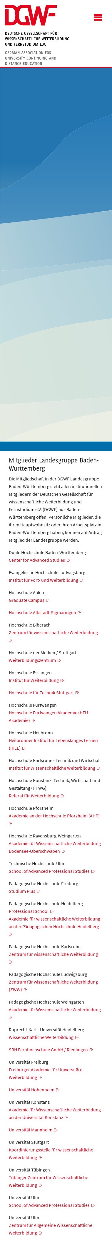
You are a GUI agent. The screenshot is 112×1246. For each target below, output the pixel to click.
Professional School (29, 911)
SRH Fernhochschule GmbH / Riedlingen (48, 1049)
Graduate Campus (26, 600)
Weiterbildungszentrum (32, 660)
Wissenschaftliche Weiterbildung (41, 1037)
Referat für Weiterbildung (34, 796)
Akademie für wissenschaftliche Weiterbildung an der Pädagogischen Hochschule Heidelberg (54, 922)
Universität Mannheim (30, 1130)
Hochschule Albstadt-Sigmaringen (42, 612)
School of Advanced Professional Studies (49, 871)
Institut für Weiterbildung (34, 680)
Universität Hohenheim (31, 1090)
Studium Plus (22, 891)
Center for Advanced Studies (37, 560)
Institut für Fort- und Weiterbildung (43, 580)
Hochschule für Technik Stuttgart (41, 692)
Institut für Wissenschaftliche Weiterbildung (52, 768)
